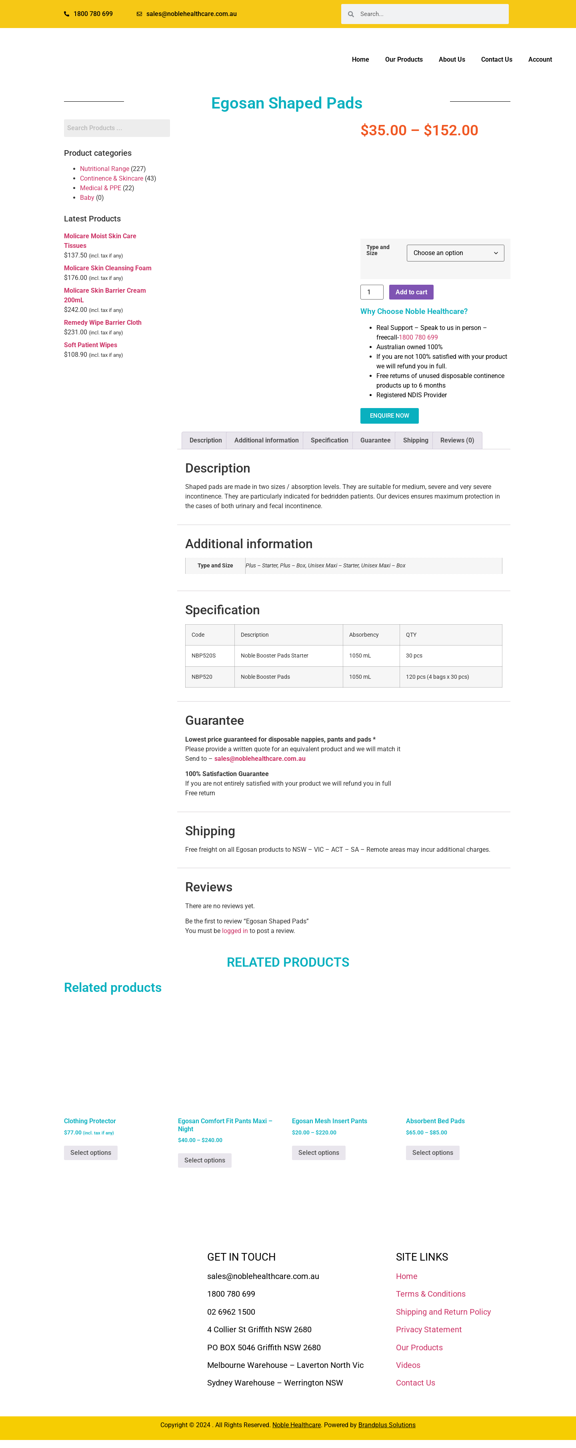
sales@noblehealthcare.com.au (260, 758)
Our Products (404, 59)
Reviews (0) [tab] (457, 440)
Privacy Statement (429, 1329)
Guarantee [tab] (375, 440)
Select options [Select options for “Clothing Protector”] (90, 1152)
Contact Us (496, 59)
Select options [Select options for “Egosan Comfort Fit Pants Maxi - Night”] (204, 1160)
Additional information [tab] (266, 440)
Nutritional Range (104, 169)
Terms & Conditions (431, 1294)
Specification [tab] (329, 440)
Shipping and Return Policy (443, 1312)
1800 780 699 (418, 337)
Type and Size (378, 250)
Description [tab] (206, 440)
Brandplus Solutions (387, 1425)
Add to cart (411, 292)
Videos (408, 1365)
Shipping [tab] (415, 440)
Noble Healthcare (296, 1425)
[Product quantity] (372, 292)
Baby (87, 197)
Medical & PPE (100, 188)
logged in (235, 931)
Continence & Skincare (111, 178)
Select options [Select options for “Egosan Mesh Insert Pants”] (318, 1152)
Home (360, 59)
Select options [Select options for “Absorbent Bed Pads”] (432, 1152)
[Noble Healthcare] (108, 1274)
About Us (452, 59)
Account (540, 59)
